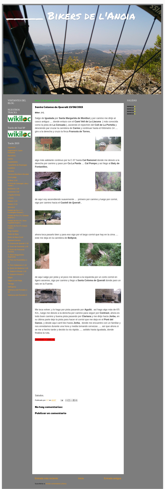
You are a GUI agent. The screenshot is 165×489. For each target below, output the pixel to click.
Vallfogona (12, 287)
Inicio (81, 478)
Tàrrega (11, 284)
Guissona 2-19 (13, 192)
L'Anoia (11, 198)
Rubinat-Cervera (14, 240)
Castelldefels (13, 162)
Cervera (11, 171)
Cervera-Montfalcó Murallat (18, 174)
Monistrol (11, 207)
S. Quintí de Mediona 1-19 (18, 268)
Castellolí (11, 168)
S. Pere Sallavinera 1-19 (17, 265)
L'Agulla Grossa (14, 195)
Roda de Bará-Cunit (15, 237)
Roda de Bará (13, 234)
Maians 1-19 (12, 201)
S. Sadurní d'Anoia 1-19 (17, 271)
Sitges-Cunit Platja (15, 281)
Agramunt (11, 147)
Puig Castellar (13, 231)
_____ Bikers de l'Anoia (71, 15)
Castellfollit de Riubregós (17, 165)
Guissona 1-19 (13, 189)
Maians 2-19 (12, 204)
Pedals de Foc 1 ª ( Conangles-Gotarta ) (15, 211)
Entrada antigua (112, 478)
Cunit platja (12, 177)
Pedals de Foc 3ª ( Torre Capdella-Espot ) (17, 222)
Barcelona (12, 156)
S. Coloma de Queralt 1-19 (18, 243)
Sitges (10, 277)
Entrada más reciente (46, 478)
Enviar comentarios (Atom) (56, 484)
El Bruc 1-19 (12, 180)
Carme (10, 159)
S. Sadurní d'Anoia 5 (16, 274)
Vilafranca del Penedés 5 (17, 295)
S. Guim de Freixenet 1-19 (18, 246)
